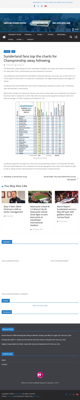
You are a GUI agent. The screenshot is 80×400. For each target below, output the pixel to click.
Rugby (39, 34)
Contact (30, 39)
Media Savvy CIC (40, 383)
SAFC (13, 51)
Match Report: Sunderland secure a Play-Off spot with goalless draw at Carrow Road (66, 212)
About (4, 360)
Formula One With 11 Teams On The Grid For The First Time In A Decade (27, 340)
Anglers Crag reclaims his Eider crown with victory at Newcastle (24, 344)
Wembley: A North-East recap (14, 177)
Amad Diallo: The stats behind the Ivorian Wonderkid (61, 178)
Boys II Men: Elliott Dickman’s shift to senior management (13, 209)
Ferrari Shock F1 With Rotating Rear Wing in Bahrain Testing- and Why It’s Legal (29, 335)
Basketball (61, 34)
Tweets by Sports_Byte (40, 306)
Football (28, 34)
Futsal (10, 39)
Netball (51, 34)
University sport (14, 34)
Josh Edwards (20, 65)
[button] (33, 34)
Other (19, 39)
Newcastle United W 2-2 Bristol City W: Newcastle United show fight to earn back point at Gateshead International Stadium (40, 216)
